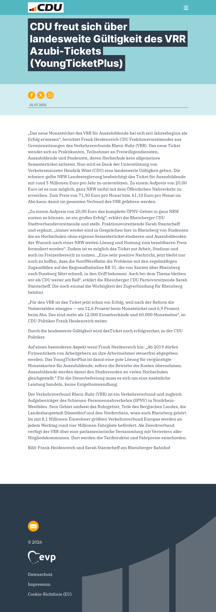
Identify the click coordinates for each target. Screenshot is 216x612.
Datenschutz (40, 574)
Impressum (39, 584)
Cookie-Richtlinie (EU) (50, 594)
